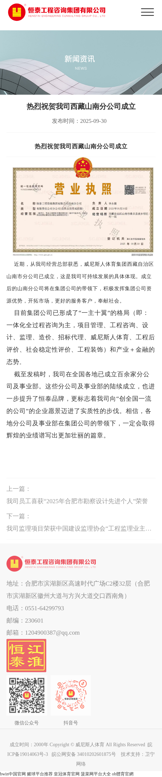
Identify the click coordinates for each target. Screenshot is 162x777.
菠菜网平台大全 (96, 774)
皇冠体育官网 (67, 774)
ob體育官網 (122, 774)
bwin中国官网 (13, 774)
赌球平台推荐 (40, 774)
